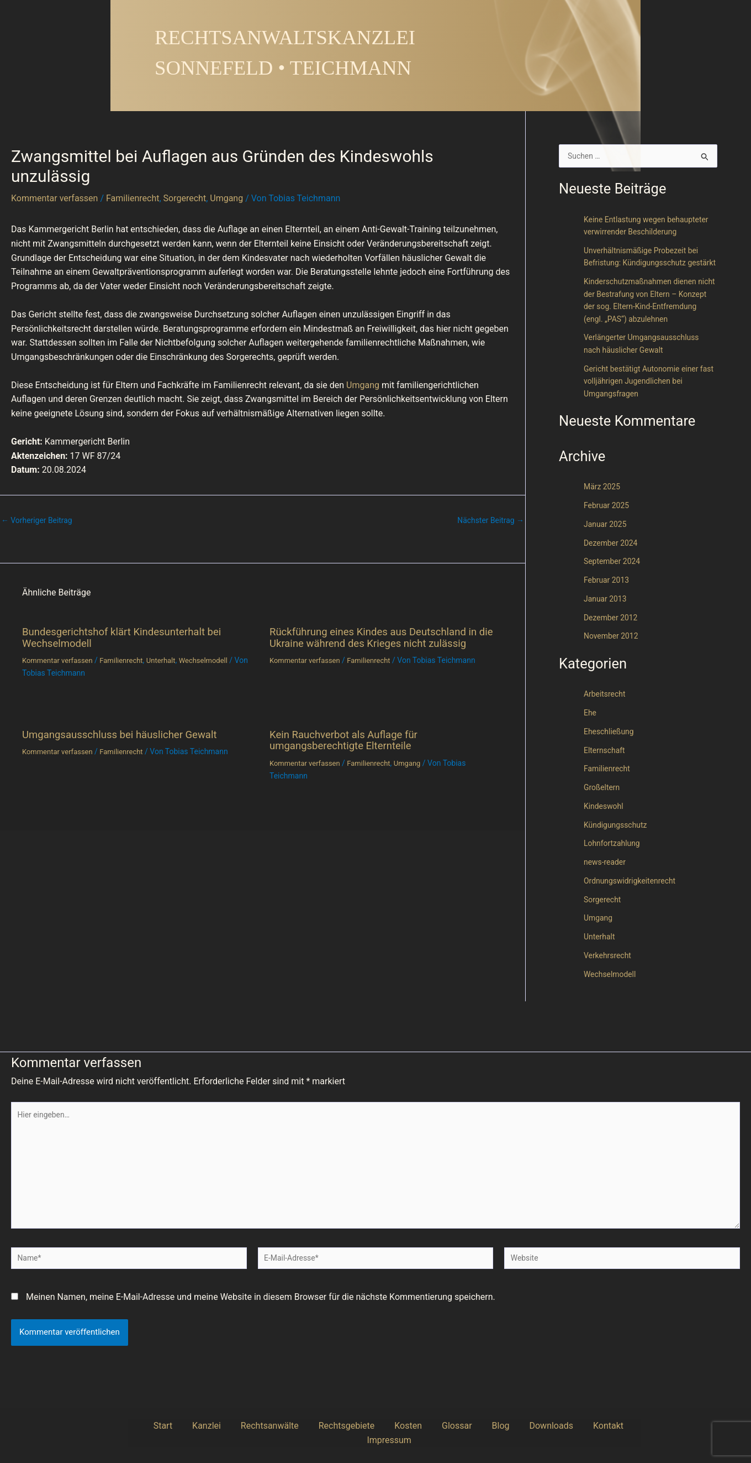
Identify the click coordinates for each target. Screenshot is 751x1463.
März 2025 (603, 525)
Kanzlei (213, 1425)
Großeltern (603, 826)
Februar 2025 (608, 544)
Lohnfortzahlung (614, 882)
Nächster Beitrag (488, 520)
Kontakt (537, 1425)
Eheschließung (611, 770)
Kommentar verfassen (54, 198)
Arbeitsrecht (606, 733)
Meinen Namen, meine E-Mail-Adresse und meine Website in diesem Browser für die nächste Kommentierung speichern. (260, 1297)
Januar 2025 (607, 562)
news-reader (606, 901)
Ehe (590, 751)
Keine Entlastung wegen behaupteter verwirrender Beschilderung (630, 233)
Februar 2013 (608, 619)
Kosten (382, 1425)
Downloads (492, 1425)
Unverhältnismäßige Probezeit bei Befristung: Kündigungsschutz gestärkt (645, 276)
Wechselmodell (216, 659)
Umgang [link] (362, 385)
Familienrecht (132, 198)
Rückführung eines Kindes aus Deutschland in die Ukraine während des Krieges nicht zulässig (384, 637)
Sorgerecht (185, 198)
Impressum (584, 1425)
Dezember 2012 (613, 656)
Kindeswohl (605, 844)
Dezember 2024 (613, 581)
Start (180, 1425)
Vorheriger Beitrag (39, 520)
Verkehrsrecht (609, 994)
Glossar (419, 1425)
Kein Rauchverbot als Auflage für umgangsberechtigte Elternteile (349, 739)
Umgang (226, 198)
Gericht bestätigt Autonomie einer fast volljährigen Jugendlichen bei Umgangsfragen (645, 419)
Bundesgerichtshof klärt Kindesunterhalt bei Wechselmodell (129, 637)
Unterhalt (171, 659)
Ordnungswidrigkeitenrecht (633, 919)
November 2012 (613, 675)
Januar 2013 (607, 637)
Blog (452, 1425)
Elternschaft (606, 788)
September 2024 (614, 600)
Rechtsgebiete (331, 1425)
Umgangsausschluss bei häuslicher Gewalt (127, 733)
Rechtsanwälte (265, 1425)
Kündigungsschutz (618, 863)
